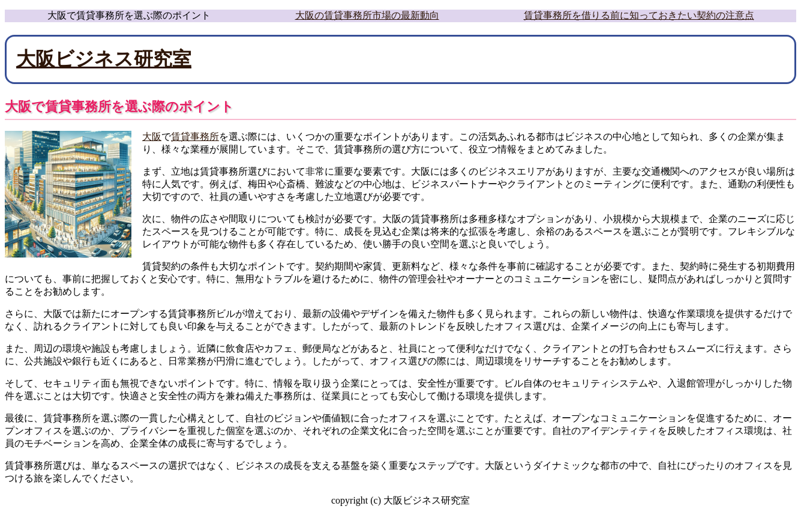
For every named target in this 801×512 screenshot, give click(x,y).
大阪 (151, 136)
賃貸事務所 (195, 136)
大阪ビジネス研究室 (103, 59)
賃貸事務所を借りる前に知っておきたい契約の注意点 (639, 15)
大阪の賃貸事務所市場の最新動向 (367, 15)
